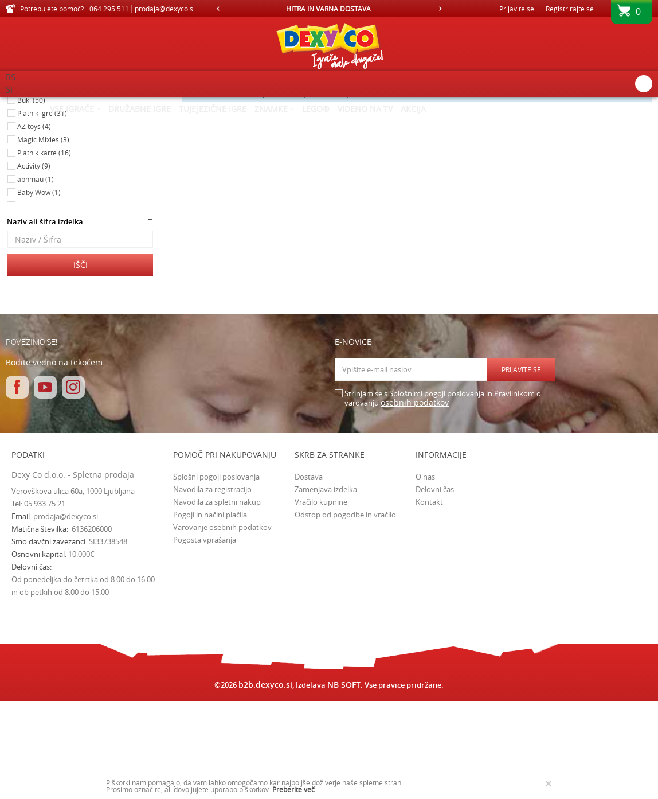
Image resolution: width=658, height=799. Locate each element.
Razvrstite (366, 123)
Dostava (309, 573)
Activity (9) (33, 262)
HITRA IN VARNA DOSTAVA (328, 8)
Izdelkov (104, 104)
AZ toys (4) (34, 223)
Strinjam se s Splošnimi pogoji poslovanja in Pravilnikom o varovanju (442, 495)
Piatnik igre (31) (42, 210)
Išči (80, 361)
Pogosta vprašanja (204, 637)
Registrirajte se (570, 8)
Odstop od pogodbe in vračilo (345, 611)
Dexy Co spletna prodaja (45, 104)
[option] (329, 8)
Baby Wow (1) (39, 289)
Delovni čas (435, 586)
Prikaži (533, 123)
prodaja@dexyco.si (65, 613)
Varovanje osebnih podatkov (222, 624)
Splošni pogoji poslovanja (216, 573)
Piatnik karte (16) (44, 249)
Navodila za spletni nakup (217, 599)
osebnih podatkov (415, 499)
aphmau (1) (35, 275)
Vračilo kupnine (321, 599)
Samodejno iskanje (303, 123)
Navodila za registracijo (212, 586)
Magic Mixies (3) (43, 236)
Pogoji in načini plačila (210, 611)
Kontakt (429, 599)
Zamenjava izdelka (326, 586)
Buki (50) (31, 196)
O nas (425, 573)
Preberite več (293, 789)
